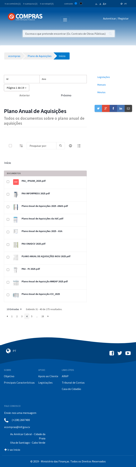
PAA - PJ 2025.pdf (31, 268)
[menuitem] (113, 77)
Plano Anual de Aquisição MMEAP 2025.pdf (45, 281)
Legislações (45, 382)
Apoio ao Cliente (48, 376)
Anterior (24, 95)
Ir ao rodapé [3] (46, 3)
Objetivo (9, 376)
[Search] (41, 145)
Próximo (66, 95)
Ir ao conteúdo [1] (13, 3)
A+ (104, 4)
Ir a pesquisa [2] (30, 3)
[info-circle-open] (70, 146)
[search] (60, 145)
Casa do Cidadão (71, 389)
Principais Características (19, 382)
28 (42, 316)
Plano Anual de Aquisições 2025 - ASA (42, 231)
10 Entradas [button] (14, 309)
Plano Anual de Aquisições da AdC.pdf (42, 218)
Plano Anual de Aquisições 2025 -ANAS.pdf (45, 206)
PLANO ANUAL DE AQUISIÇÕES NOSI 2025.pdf (46, 256)
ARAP (65, 376)
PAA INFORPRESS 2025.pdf (36, 193)
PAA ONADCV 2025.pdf (34, 243)
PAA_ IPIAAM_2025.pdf (34, 180)
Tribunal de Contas (73, 382)
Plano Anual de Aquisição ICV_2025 (41, 294)
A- (96, 4)
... (37, 316)
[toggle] (16, 146)
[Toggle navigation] (47, 19)
